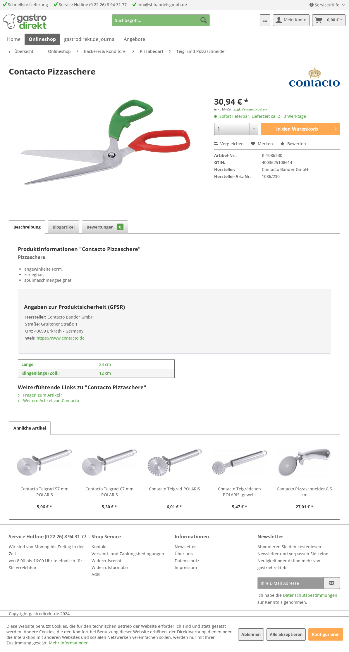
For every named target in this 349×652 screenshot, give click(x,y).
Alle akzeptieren (286, 634)
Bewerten (293, 143)
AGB (96, 574)
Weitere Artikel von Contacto (48, 400)
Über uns (184, 553)
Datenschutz (187, 560)
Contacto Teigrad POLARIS (174, 489)
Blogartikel (64, 227)
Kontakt (99, 546)
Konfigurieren (326, 634)
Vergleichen (229, 143)
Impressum (186, 567)
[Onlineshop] (42, 39)
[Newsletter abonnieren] (331, 583)
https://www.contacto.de (60, 338)
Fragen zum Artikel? (40, 395)
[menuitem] (161, 20)
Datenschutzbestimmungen (310, 595)
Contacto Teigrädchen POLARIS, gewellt (239, 491)
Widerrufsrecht (106, 560)
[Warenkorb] (328, 20)
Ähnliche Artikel (29, 428)
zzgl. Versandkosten (250, 109)
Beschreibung (27, 227)
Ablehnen (251, 634)
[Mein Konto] (291, 20)
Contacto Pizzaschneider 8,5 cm (304, 491)
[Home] (14, 39)
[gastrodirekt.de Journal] (90, 39)
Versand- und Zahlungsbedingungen (128, 553)
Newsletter (185, 546)
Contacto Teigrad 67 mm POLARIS (109, 491)
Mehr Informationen (69, 643)
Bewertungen (105, 227)
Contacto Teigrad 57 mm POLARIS (44, 491)
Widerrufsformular (110, 567)
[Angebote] (134, 39)
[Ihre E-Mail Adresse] (290, 583)
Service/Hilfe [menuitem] (325, 5)
